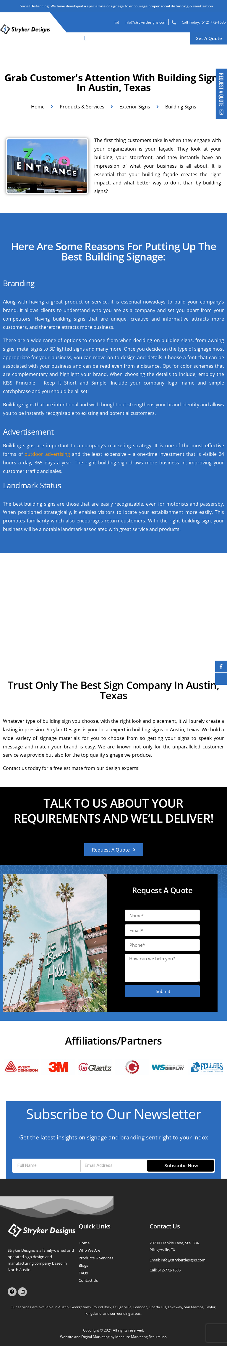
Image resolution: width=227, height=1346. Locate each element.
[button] (85, 38)
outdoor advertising (47, 454)
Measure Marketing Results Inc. (141, 1336)
